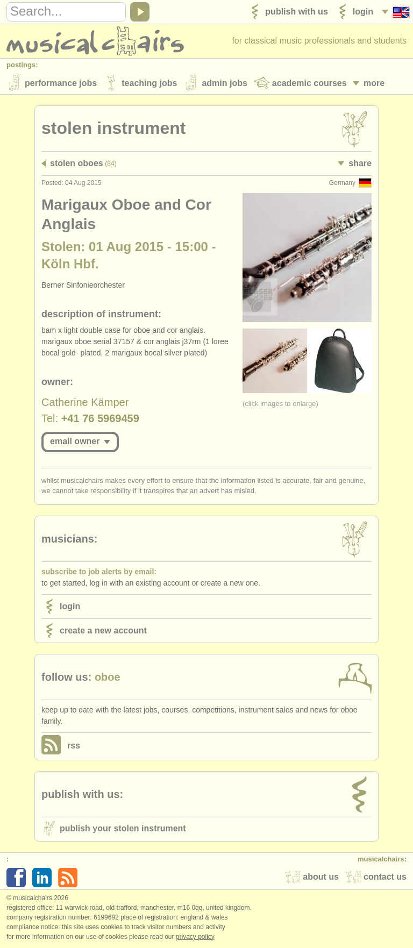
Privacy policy (195, 936)
